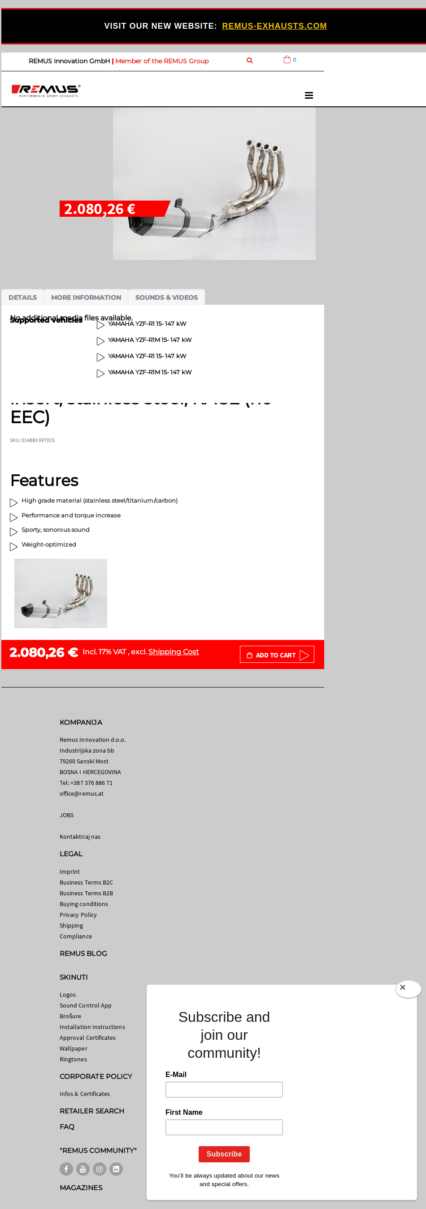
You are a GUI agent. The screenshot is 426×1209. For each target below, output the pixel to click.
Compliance (76, 936)
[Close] (409, 991)
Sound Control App (86, 1005)
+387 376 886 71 (91, 783)
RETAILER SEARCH (92, 1111)
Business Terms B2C (86, 882)
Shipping (71, 925)
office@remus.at (82, 793)
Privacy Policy (78, 915)
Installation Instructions (92, 1027)
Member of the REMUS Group (162, 61)
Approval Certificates (88, 1038)
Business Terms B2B (86, 893)
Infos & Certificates (85, 1094)
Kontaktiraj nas (80, 836)
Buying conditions (84, 904)
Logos (68, 994)
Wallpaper (73, 1048)
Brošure (71, 1016)
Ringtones (73, 1059)
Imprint (70, 871)
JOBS (67, 815)
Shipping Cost (173, 652)
